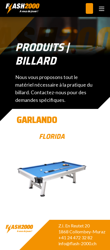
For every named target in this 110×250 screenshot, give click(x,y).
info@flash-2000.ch (77, 243)
